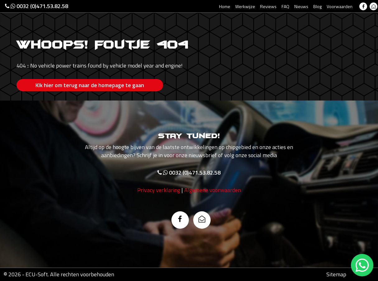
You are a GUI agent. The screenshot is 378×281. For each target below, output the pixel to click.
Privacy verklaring (158, 190)
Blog (317, 6)
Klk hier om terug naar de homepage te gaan (89, 85)
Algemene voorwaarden (212, 190)
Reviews (268, 6)
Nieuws (301, 6)
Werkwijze (245, 6)
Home (224, 6)
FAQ (285, 6)
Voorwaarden (339, 6)
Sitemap (336, 274)
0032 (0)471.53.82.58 (36, 6)
